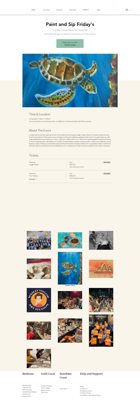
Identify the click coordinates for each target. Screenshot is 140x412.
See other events (70, 45)
